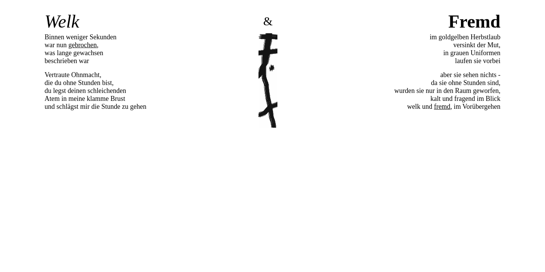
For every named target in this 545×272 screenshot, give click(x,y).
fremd (442, 106)
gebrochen (83, 45)
